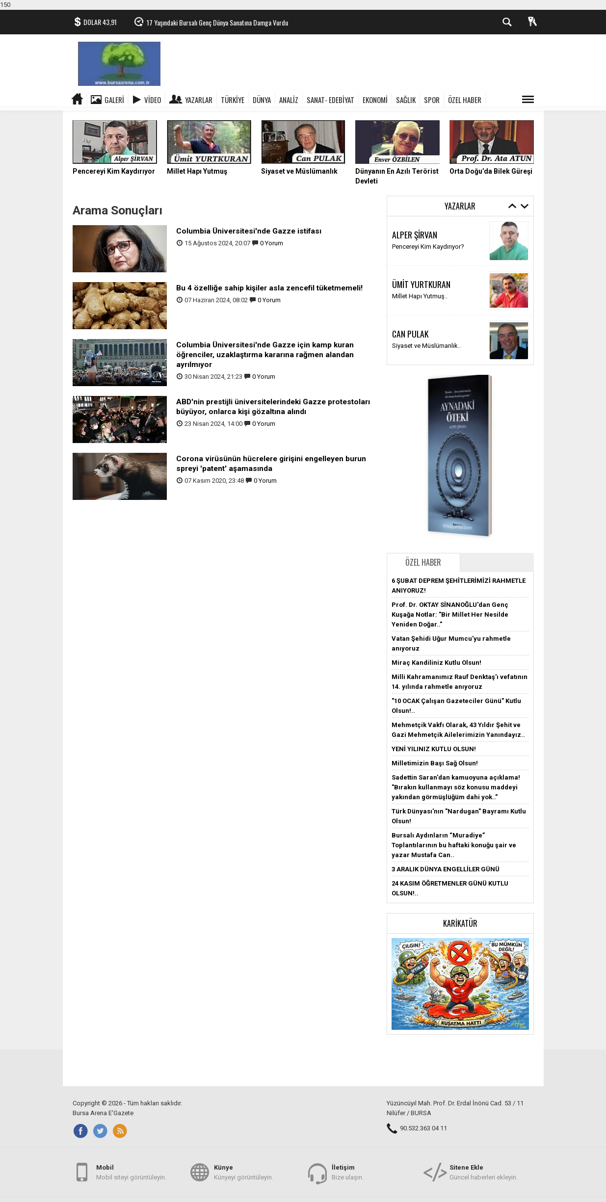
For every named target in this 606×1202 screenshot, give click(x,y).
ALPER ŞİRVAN (414, 234)
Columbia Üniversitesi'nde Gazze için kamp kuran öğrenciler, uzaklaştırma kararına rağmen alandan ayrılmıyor (265, 354)
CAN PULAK (410, 333)
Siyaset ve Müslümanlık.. (426, 345)
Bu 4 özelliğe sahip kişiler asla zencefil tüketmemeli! (269, 288)
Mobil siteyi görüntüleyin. (131, 1172)
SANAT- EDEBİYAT (330, 99)
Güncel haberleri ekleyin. (483, 1172)
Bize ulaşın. (348, 1172)
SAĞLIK (406, 99)
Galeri (114, 99)
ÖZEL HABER (464, 99)
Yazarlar (198, 99)
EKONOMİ (375, 99)
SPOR (432, 99)
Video (152, 99)
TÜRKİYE (232, 99)
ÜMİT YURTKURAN (421, 284)
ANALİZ (288, 99)
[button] (460, 983)
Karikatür (460, 923)
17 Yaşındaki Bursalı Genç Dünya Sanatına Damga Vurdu (217, 22)
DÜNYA (262, 99)
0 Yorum (271, 243)
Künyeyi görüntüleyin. (243, 1172)
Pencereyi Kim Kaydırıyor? (428, 246)
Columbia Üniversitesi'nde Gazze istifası (248, 231)
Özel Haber (423, 562)
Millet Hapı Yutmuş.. (420, 296)
